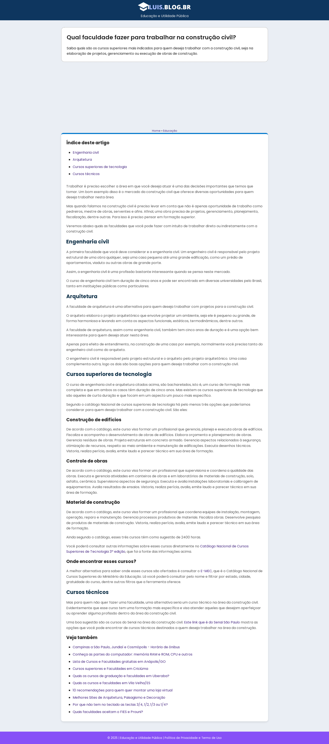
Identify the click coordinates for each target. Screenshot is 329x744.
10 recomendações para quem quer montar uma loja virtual (123, 690)
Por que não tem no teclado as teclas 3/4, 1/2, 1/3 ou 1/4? (120, 704)
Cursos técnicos (86, 173)
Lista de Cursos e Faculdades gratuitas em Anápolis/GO (119, 661)
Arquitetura (82, 159)
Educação (170, 131)
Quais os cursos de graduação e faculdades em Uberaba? (121, 675)
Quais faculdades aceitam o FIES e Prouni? (108, 711)
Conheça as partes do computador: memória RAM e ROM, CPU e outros (132, 654)
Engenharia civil (86, 152)
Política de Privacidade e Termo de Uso (193, 738)
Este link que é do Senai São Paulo (212, 622)
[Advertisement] (164, 95)
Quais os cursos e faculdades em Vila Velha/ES (111, 683)
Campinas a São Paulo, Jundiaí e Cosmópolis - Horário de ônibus (126, 647)
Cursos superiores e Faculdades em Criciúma (110, 668)
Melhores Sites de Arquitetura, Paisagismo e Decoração (119, 697)
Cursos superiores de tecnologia (100, 166)
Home (156, 131)
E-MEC (206, 571)
